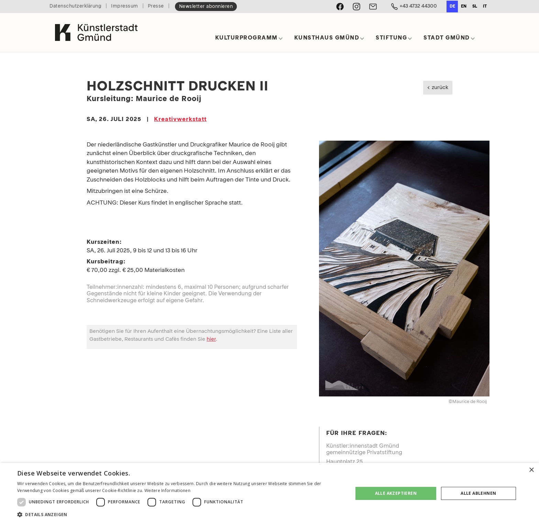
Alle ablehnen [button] (478, 493)
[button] (249, 40)
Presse (156, 6)
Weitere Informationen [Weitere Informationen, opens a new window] (167, 490)
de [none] (452, 6)
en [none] (463, 6)
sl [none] (474, 6)
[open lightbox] (404, 268)
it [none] (485, 6)
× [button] (531, 470)
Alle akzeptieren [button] (396, 493)
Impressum (124, 6)
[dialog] (269, 493)
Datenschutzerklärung (75, 6)
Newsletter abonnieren (206, 6)
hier (211, 339)
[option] (463, 6)
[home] (96, 32)
